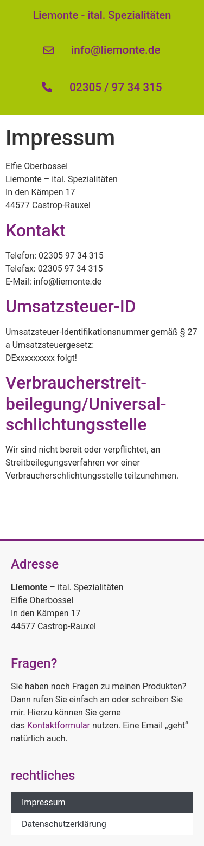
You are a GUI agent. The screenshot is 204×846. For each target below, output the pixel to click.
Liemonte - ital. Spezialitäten (102, 15)
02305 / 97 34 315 (115, 87)
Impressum (44, 802)
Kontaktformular (58, 725)
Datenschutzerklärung (64, 824)
